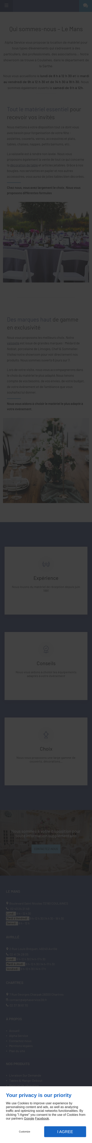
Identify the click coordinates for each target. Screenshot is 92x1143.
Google (29, 1118)
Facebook (42, 1118)
